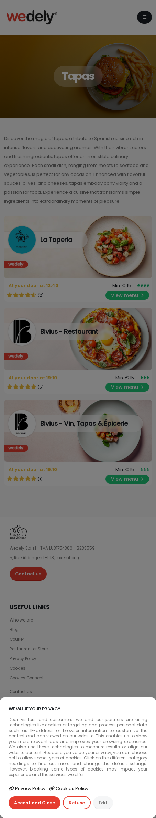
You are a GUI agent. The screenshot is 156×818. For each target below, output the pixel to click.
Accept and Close (34, 803)
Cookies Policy (68, 788)
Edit (103, 803)
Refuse (77, 803)
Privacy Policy (27, 788)
